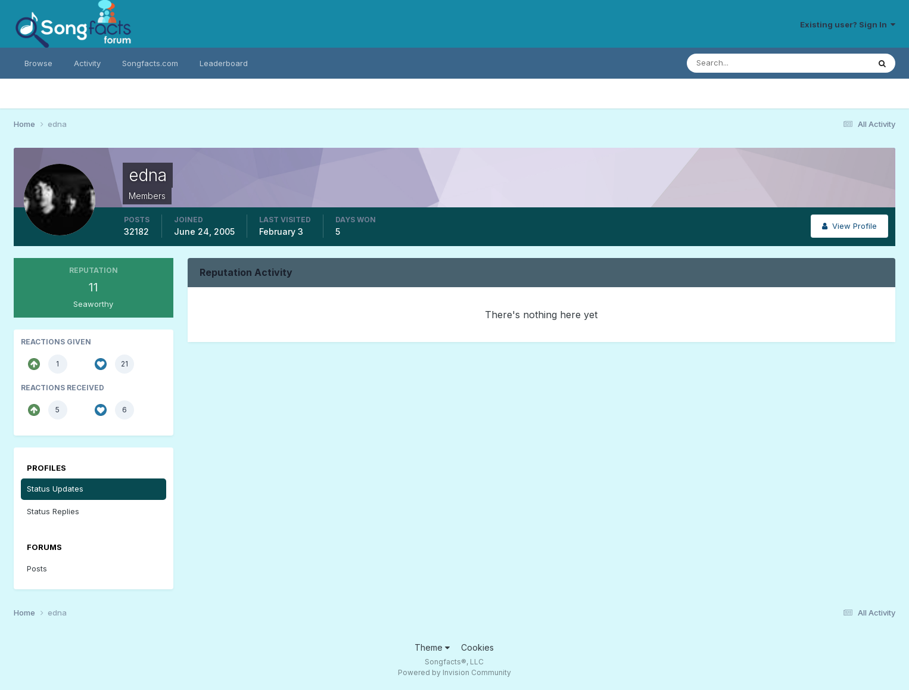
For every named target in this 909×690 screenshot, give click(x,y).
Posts (37, 568)
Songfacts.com (150, 63)
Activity (87, 63)
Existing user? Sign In (847, 24)
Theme (432, 647)
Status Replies (53, 511)
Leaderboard (224, 63)
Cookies (477, 647)
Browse (38, 63)
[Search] (739, 63)
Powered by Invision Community (454, 672)
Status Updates (55, 488)
